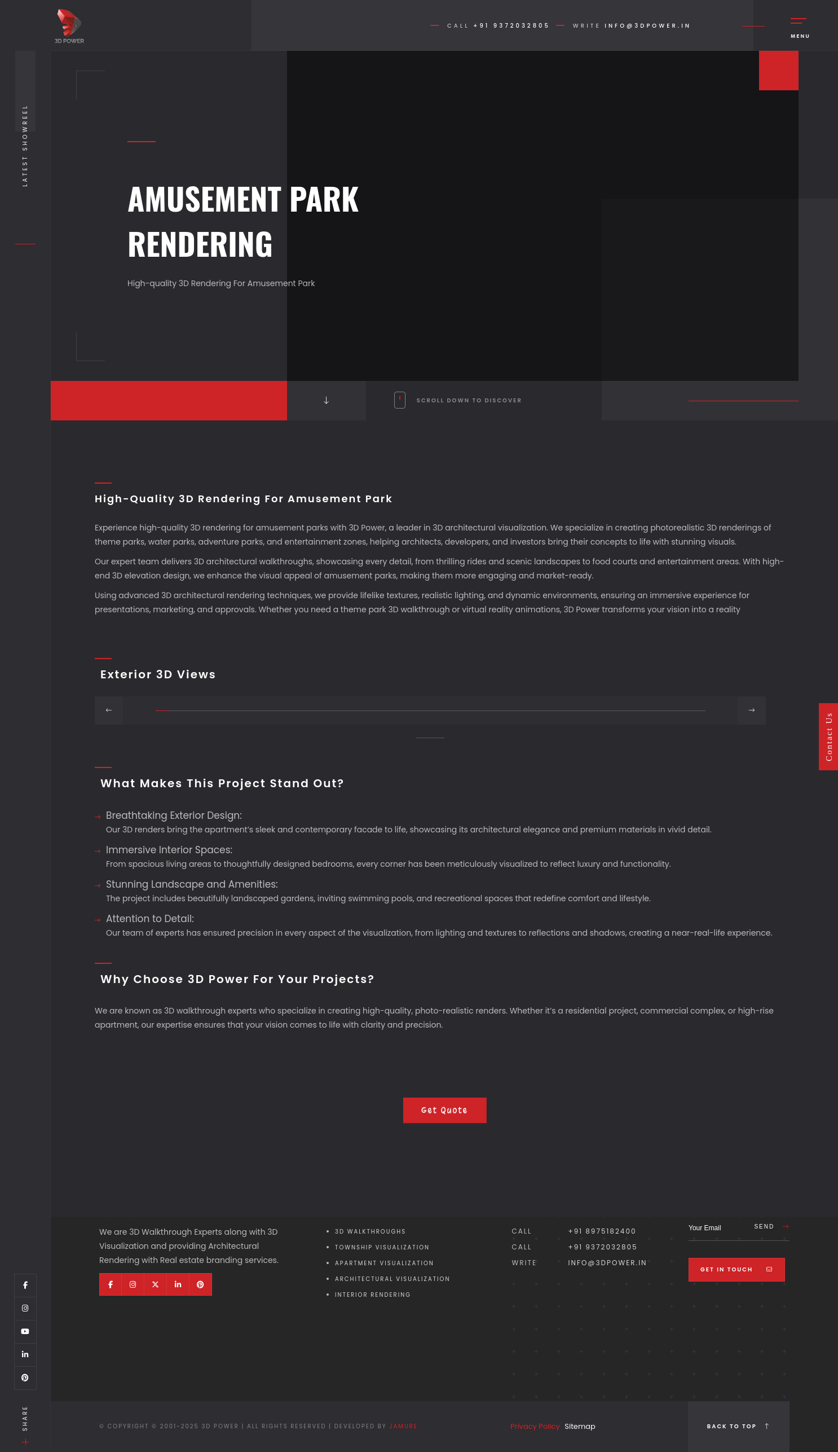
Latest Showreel (25, 145)
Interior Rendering (373, 1295)
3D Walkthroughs (370, 1231)
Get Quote (444, 1110)
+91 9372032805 (511, 25)
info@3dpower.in (648, 25)
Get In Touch (736, 1269)
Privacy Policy (535, 1426)
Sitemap (580, 1426)
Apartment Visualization (384, 1263)
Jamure (403, 1426)
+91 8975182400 (602, 1231)
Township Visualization (382, 1247)
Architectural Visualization (392, 1279)
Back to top (738, 1426)
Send (772, 1226)
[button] (163, 710)
